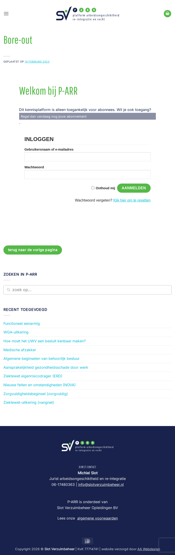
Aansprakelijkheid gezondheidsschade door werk (45, 367)
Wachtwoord (34, 167)
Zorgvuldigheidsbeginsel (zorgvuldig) (35, 393)
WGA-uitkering (15, 332)
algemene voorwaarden (97, 518)
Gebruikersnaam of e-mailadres (48, 149)
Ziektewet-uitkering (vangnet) (28, 402)
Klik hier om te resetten (132, 200)
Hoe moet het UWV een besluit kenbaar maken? (44, 341)
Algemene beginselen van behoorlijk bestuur (41, 358)
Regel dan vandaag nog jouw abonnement (54, 116)
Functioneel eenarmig (21, 323)
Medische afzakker (19, 350)
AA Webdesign (148, 549)
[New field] (90, 289)
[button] (6, 13)
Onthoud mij (105, 188)
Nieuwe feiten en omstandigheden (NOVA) (39, 385)
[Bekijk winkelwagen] (167, 14)
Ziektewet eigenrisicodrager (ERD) (32, 376)
